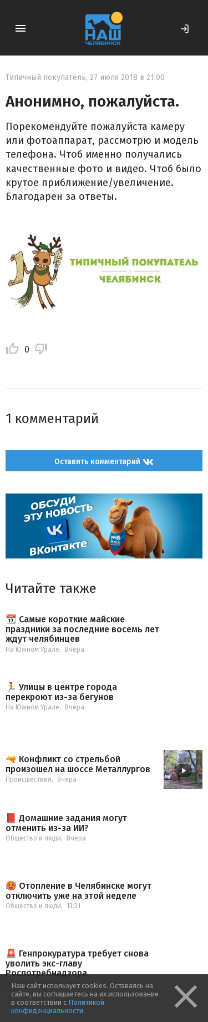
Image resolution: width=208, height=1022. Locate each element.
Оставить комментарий (104, 461)
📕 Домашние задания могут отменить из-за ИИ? (66, 823)
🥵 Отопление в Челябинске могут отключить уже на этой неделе (78, 890)
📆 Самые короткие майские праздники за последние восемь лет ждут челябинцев (82, 629)
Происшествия (29, 779)
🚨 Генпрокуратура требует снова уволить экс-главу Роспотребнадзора (77, 963)
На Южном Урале (32, 649)
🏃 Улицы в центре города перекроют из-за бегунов (61, 692)
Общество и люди (33, 838)
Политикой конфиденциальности (57, 1006)
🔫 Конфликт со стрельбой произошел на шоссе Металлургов (78, 764)
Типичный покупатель (46, 77)
